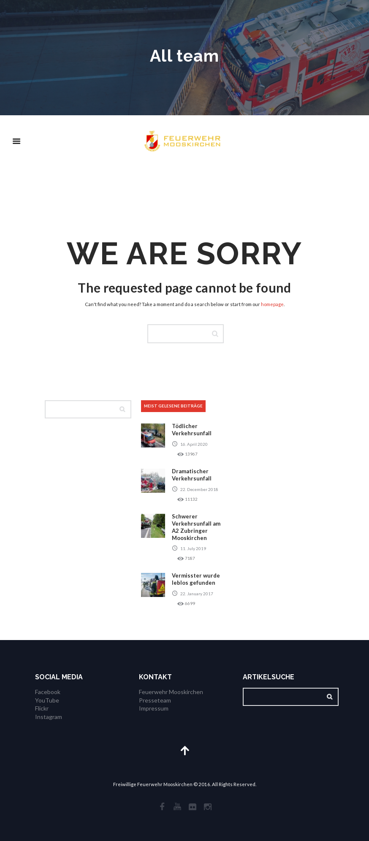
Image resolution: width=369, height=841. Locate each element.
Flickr (42, 708)
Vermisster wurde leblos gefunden (196, 579)
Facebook (47, 691)
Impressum (153, 708)
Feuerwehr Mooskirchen (171, 691)
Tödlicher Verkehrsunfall (192, 430)
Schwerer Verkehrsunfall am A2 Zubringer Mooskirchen (196, 527)
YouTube (47, 700)
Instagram (48, 716)
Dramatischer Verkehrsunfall (192, 475)
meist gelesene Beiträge (173, 405)
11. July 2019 (193, 548)
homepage (272, 304)
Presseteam (155, 700)
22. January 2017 (196, 593)
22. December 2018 (199, 489)
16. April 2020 (194, 444)
